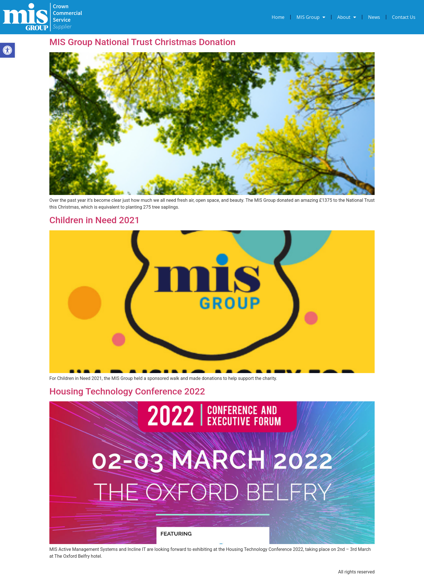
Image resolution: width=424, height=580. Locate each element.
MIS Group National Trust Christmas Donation (142, 42)
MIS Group (310, 17)
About (346, 17)
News (374, 17)
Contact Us (403, 17)
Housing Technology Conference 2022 (127, 391)
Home (278, 17)
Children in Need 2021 (94, 220)
